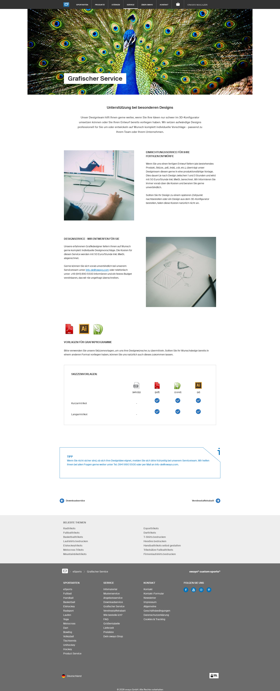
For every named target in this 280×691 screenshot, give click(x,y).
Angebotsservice (112, 597)
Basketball (69, 602)
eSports (67, 589)
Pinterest (208, 589)
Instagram (201, 589)
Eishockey (69, 606)
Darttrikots (150, 532)
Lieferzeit (108, 627)
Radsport (68, 610)
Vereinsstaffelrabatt (203, 500)
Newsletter (150, 597)
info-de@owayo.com (97, 269)
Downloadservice (75, 500)
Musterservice (111, 593)
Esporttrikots (151, 528)
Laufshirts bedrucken (75, 541)
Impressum (150, 602)
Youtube (193, 589)
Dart (65, 627)
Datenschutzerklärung (156, 615)
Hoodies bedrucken (155, 541)
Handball (68, 597)
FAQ (105, 619)
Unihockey (69, 645)
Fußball (67, 593)
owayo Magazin (198, 4)
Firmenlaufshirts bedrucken (160, 554)
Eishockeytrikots (72, 545)
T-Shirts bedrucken (155, 537)
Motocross (69, 623)
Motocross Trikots (73, 549)
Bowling (67, 632)
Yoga (66, 619)
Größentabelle (111, 623)
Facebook (185, 589)
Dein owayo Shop (113, 636)
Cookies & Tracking (154, 619)
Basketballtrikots (73, 537)
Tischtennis (69, 640)
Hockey (67, 649)
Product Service (72, 653)
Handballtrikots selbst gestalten (162, 545)
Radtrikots (69, 528)
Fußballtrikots (71, 532)
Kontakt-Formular (154, 593)
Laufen (67, 615)
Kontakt (164, 5)
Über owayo (147, 5)
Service (130, 5)
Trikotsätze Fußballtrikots (158, 549)
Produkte (100, 5)
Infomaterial (110, 589)
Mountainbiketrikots (74, 554)
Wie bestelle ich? (112, 615)
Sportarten (82, 5)
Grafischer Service (113, 606)
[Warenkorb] (178, 4)
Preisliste (108, 632)
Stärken (116, 5)
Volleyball (68, 636)
